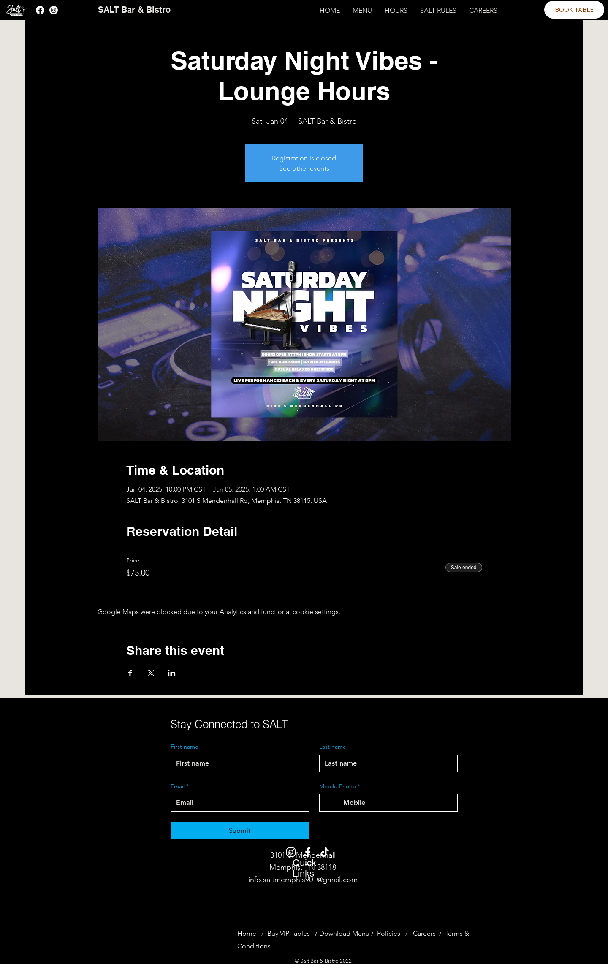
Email (180, 786)
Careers (424, 933)
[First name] (237, 763)
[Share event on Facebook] (130, 673)
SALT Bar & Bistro (134, 10)
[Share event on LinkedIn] (172, 673)
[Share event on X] (151, 673)
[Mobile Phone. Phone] (397, 802)
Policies (388, 933)
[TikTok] (324, 852)
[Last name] (386, 763)
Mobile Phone (339, 786)
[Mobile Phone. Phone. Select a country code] (333, 803)
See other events (304, 168)
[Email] (237, 802)
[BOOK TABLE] (574, 10)
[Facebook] (40, 10)
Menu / (363, 933)
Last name (332, 746)
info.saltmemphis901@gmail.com (303, 879)
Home (246, 933)
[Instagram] (53, 10)
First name (184, 746)
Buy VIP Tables (290, 933)
